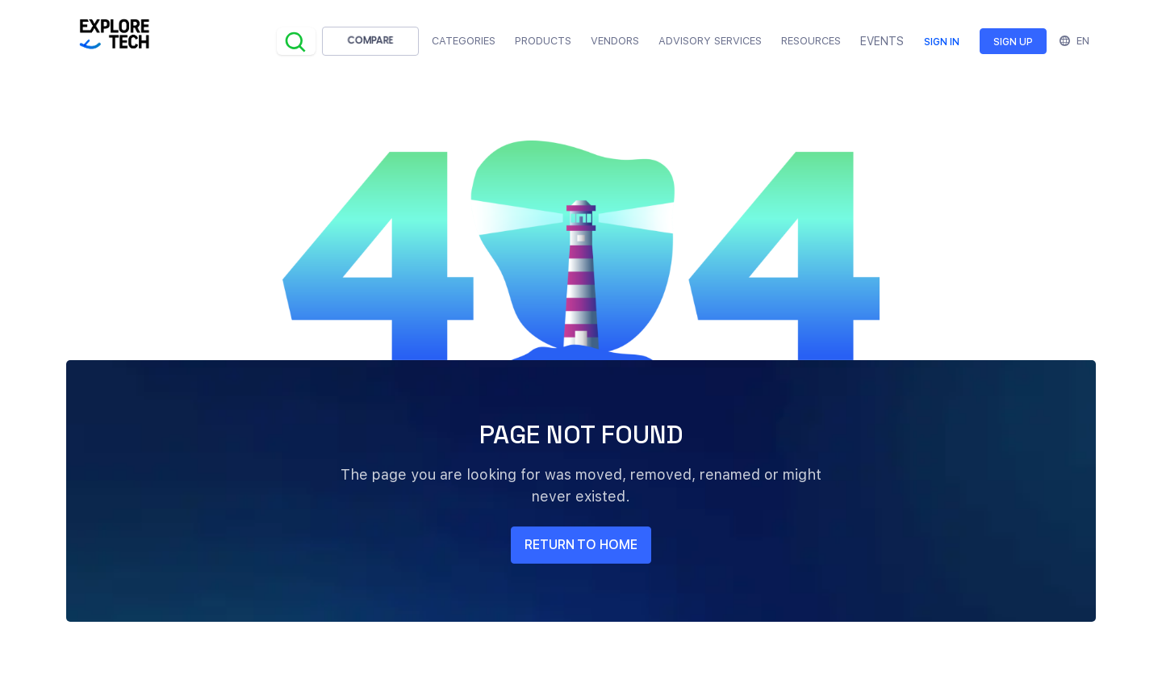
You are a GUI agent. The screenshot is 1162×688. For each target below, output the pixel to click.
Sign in (941, 42)
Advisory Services (710, 41)
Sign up (1013, 42)
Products (543, 41)
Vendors (615, 41)
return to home (581, 544)
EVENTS (882, 41)
